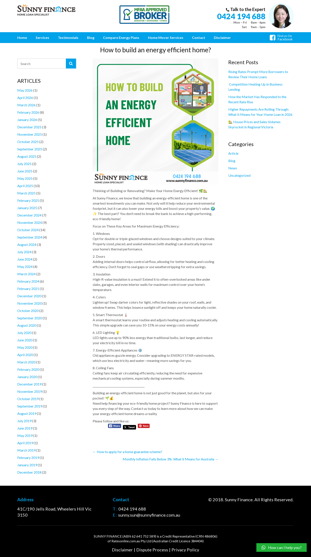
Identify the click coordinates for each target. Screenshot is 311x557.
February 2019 (28, 457)
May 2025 (25, 178)
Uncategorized (239, 175)
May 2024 (25, 266)
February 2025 (28, 200)
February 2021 (28, 288)
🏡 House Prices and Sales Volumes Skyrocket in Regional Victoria (254, 124)
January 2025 (27, 208)
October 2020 (28, 311)
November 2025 (29, 134)
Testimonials (68, 37)
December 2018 (29, 472)
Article (233, 153)
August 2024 (26, 244)
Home (22, 37)
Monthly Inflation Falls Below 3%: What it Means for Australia (170, 459)
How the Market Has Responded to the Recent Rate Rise (257, 99)
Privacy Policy (185, 549)
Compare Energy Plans (121, 37)
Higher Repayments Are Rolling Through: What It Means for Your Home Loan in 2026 (260, 111)
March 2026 (26, 105)
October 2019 (28, 399)
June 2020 (24, 340)
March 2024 (26, 274)
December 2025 (29, 127)
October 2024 (28, 230)
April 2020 (25, 355)
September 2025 (29, 149)
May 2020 (25, 347)
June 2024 (24, 259)
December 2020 (29, 296)
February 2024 (28, 281)
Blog (90, 37)
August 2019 (26, 413)
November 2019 (29, 391)
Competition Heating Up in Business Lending (255, 86)
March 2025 (26, 193)
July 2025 (24, 164)
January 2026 (27, 120)
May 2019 (25, 435)
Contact (198, 37)
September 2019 (29, 406)
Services (42, 37)
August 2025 (26, 156)
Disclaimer (222, 37)
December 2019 (29, 384)
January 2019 (27, 465)
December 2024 (29, 215)
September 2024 (29, 237)
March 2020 (26, 362)
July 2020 (24, 333)
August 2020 (26, 325)
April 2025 (25, 186)
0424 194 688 (241, 16)
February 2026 (28, 112)
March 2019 (26, 450)
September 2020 (29, 318)
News (232, 168)
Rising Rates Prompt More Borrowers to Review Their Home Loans (258, 74)
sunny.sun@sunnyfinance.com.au (149, 514)
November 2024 (29, 222)
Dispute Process (152, 549)
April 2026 (25, 97)
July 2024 (24, 252)
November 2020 (29, 303)
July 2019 (24, 421)
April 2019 (25, 443)
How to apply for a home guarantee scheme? (127, 452)
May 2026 (25, 90)
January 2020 (27, 377)
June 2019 (24, 428)
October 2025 (28, 142)
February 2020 (28, 369)
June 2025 (24, 171)
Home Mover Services (165, 37)
